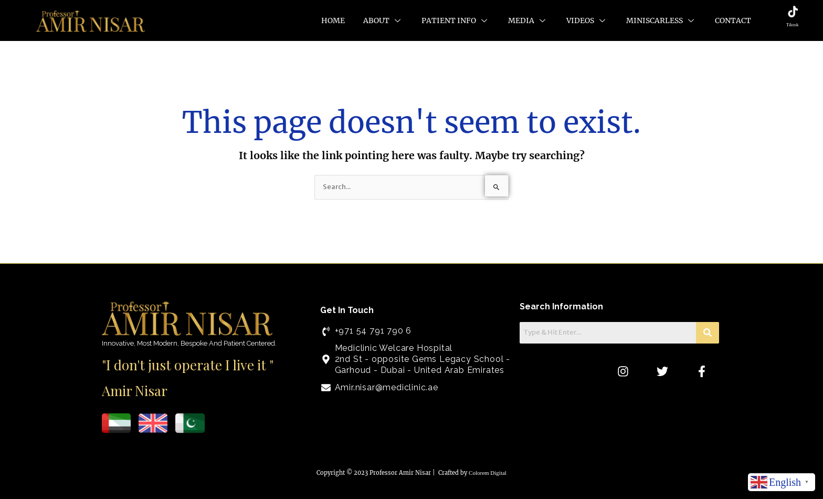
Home (333, 20)
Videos (587, 20)
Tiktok (792, 24)
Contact (733, 20)
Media (528, 20)
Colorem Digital (488, 473)
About (383, 20)
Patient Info (455, 20)
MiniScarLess (661, 20)
